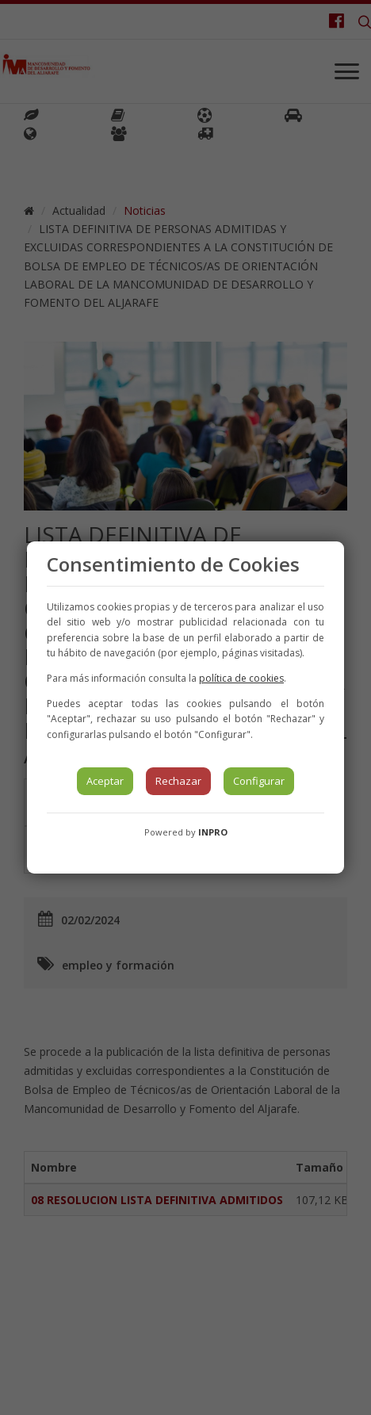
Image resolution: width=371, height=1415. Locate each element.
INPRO (213, 832)
